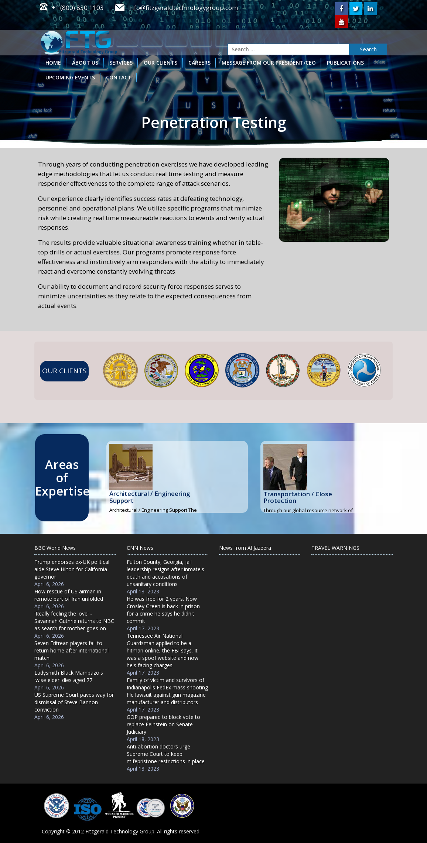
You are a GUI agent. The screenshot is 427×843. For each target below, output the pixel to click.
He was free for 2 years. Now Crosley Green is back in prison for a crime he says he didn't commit (163, 610)
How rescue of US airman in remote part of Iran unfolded (68, 595)
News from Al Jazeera (245, 548)
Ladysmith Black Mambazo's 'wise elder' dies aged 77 (68, 676)
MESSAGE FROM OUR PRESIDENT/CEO (269, 62)
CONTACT (118, 76)
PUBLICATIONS (345, 62)
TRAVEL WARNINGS (335, 548)
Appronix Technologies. (359, 822)
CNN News (140, 548)
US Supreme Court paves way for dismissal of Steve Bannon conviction (74, 702)
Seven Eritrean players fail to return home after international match (71, 651)
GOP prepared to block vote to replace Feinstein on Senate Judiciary (163, 725)
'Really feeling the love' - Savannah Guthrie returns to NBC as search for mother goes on (74, 621)
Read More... (177, 503)
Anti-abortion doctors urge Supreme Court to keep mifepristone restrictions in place (166, 754)
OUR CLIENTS (160, 62)
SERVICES (121, 62)
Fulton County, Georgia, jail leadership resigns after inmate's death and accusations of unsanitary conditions (165, 573)
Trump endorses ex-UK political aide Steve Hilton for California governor (71, 569)
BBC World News (55, 548)
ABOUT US (85, 62)
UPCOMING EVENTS (70, 76)
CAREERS (199, 62)
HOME (53, 62)
